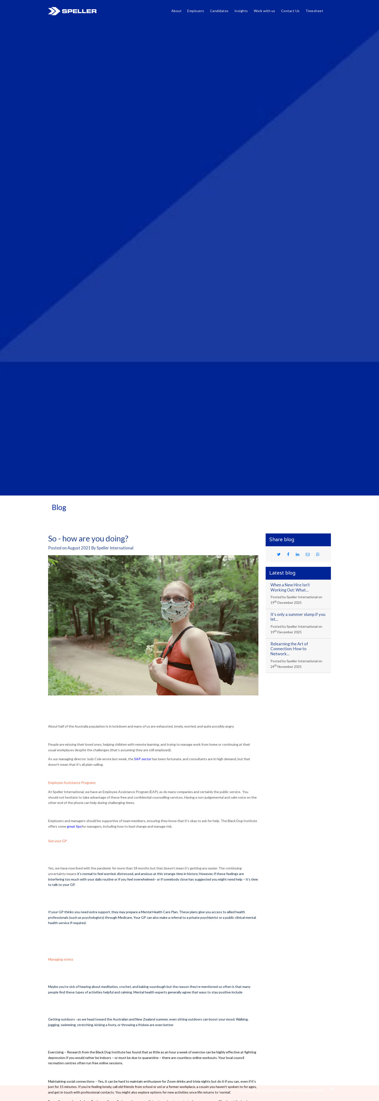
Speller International (72, 11)
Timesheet (314, 11)
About (176, 11)
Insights (241, 11)
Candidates (219, 11)
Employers (195, 11)
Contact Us (290, 11)
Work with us (264, 11)
